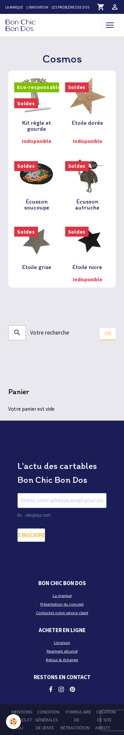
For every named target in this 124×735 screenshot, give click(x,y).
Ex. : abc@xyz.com (34, 515)
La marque (14, 7)
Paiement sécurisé (62, 651)
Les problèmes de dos (70, 7)
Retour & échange (62, 659)
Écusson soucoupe (36, 204)
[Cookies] (13, 721)
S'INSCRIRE (31, 535)
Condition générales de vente (47, 720)
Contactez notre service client (62, 612)
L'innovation (37, 7)
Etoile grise (36, 267)
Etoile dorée (87, 123)
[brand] (21, 25)
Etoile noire (87, 267)
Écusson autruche (87, 204)
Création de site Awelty (105, 720)
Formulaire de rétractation (76, 720)
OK (107, 333)
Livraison (62, 642)
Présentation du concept (62, 604)
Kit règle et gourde (36, 126)
